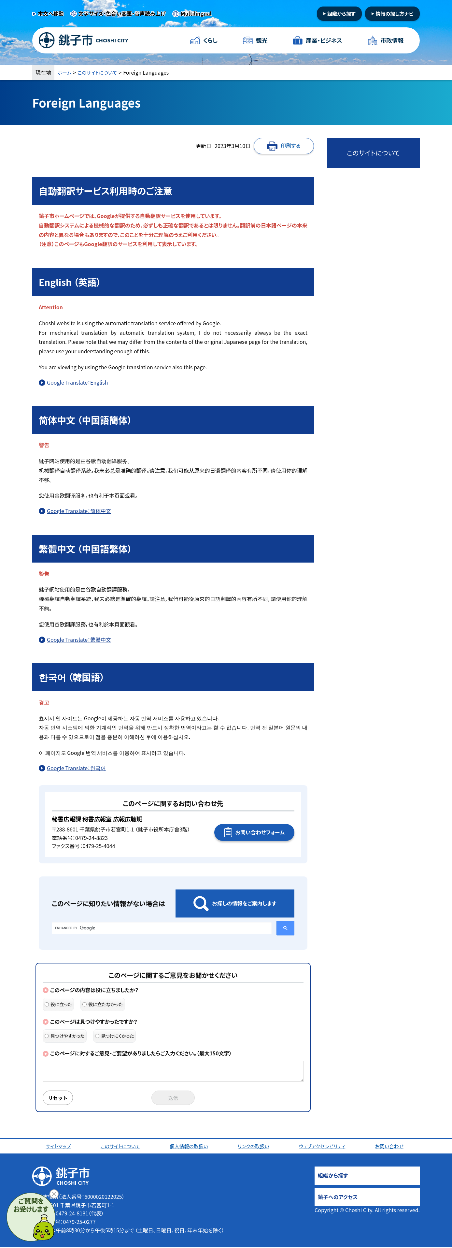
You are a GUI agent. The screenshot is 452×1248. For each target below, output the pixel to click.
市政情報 (391, 40)
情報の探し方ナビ (394, 13)
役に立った (58, 1004)
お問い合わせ (391, 1147)
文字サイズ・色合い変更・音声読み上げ (122, 13)
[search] (161, 928)
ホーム (65, 72)
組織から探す (341, 13)
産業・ (323, 40)
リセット (59, 1098)
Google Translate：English (77, 382)
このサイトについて (100, 72)
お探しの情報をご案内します (244, 903)
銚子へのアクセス (338, 1197)
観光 (261, 40)
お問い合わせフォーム (260, 832)
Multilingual (196, 13)
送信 (173, 1098)
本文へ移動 (51, 13)
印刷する (291, 145)
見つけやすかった (65, 1036)
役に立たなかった (102, 1004)
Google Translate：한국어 (76, 768)
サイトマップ (59, 1147)
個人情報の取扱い (190, 1147)
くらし (210, 40)
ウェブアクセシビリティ (324, 1147)
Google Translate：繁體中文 (79, 639)
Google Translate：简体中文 (79, 511)
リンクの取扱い (255, 1147)
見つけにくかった (114, 1036)
